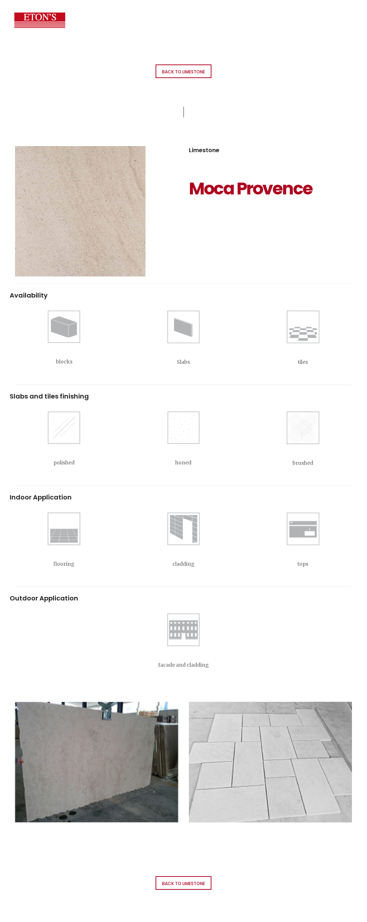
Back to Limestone (183, 72)
